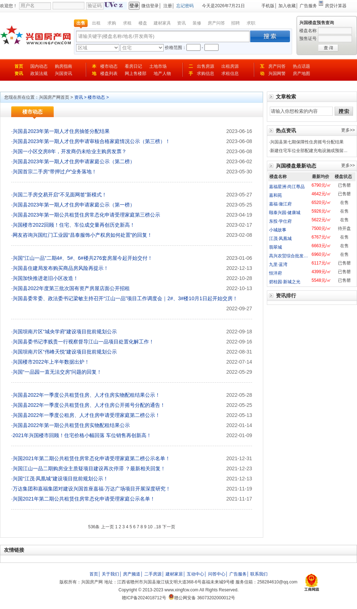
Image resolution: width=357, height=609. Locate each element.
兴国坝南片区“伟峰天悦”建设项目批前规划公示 (65, 352)
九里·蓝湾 (278, 264)
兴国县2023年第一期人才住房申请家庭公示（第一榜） (74, 205)
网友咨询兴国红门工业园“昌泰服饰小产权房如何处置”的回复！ (82, 235)
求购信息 (205, 73)
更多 (345, 130)
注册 (167, 5)
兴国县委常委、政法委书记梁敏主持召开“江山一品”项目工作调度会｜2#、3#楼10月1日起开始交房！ (125, 298)
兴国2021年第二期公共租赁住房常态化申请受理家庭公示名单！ (84, 499)
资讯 (181, 23)
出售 (80, 23)
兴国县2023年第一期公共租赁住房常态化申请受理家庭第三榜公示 (86, 215)
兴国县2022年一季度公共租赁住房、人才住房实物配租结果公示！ (86, 395)
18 (158, 526)
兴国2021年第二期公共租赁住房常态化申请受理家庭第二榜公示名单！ (91, 458)
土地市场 (158, 66)
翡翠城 (275, 247)
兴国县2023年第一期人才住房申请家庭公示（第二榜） (74, 161)
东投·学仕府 (280, 221)
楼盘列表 (109, 73)
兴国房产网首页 (54, 97)
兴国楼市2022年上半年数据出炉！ (51, 362)
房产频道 (131, 574)
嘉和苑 (275, 195)
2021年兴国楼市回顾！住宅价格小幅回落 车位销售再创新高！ (82, 435)
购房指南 (63, 66)
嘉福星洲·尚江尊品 (287, 186)
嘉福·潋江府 (280, 203)
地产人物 (162, 73)
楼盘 (142, 23)
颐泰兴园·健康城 (284, 212)
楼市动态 (109, 66)
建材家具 (162, 23)
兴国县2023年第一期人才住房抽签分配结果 (61, 131)
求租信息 (230, 73)
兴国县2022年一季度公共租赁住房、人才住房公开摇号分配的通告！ (89, 405)
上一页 (107, 526)
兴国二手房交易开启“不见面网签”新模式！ (60, 194)
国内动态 (39, 66)
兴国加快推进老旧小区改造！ (45, 278)
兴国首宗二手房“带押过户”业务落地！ (55, 171)
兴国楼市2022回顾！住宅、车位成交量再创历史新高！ (74, 225)
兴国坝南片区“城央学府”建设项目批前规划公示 (65, 331)
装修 (197, 23)
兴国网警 (277, 73)
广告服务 (308, 5)
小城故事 (277, 229)
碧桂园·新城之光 (284, 281)
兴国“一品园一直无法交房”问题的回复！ (57, 372)
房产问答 (216, 23)
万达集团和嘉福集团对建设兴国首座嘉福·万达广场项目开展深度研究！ (92, 489)
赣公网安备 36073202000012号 (201, 597)
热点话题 (301, 66)
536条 (94, 526)
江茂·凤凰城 (280, 238)
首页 (18, 66)
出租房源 (230, 66)
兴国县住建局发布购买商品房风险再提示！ (61, 268)
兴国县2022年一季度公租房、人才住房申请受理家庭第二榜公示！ (86, 415)
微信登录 (150, 5)
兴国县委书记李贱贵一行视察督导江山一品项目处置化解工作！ (83, 341)
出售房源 (205, 66)
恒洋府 (275, 273)
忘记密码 (185, 5)
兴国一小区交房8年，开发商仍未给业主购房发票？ (70, 151)
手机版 (267, 5)
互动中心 (195, 574)
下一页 (168, 526)
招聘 (235, 23)
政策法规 (39, 73)
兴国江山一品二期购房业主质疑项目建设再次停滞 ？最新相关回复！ (89, 468)
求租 (127, 23)
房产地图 (301, 73)
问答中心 (216, 574)
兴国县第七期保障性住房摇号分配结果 (307, 142)
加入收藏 (287, 5)
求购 (111, 23)
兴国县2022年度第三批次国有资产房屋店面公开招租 (71, 288)
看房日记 (133, 66)
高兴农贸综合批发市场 (290, 255)
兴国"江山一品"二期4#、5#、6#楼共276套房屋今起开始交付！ (83, 258)
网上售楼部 (135, 73)
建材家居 (174, 574)
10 (149, 526)
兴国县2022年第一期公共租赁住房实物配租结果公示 (71, 425)
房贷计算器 (336, 5)
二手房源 (153, 574)
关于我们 (110, 574)
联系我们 (259, 574)
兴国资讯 (63, 73)
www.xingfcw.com (181, 589)
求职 (251, 23)
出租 (96, 23)
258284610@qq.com (277, 581)
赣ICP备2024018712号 (144, 597)
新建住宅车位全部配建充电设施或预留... (308, 150)
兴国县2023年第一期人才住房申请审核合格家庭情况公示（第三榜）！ (91, 141)
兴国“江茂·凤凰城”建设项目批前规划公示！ (60, 478)
